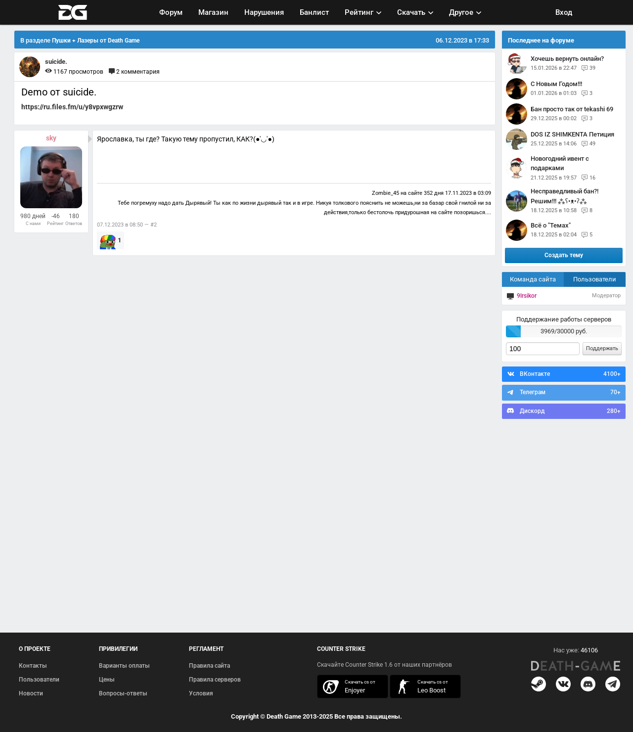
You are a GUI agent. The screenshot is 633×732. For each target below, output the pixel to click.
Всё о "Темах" (551, 225)
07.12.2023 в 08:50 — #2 (127, 225)
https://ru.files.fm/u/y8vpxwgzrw (72, 107)
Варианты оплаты (124, 665)
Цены (107, 679)
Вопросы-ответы (123, 693)
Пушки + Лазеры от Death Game (95, 40)
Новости (31, 693)
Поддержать (602, 348)
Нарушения (264, 12)
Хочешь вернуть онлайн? (567, 58)
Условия (201, 693)
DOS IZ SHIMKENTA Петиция (572, 134)
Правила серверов (215, 679)
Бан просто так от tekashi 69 (572, 109)
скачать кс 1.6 (420, 687)
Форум (170, 12)
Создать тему (563, 255)
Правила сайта (209, 665)
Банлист (314, 12)
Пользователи (594, 279)
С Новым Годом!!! (556, 84)
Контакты (33, 665)
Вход (563, 12)
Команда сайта (533, 279)
